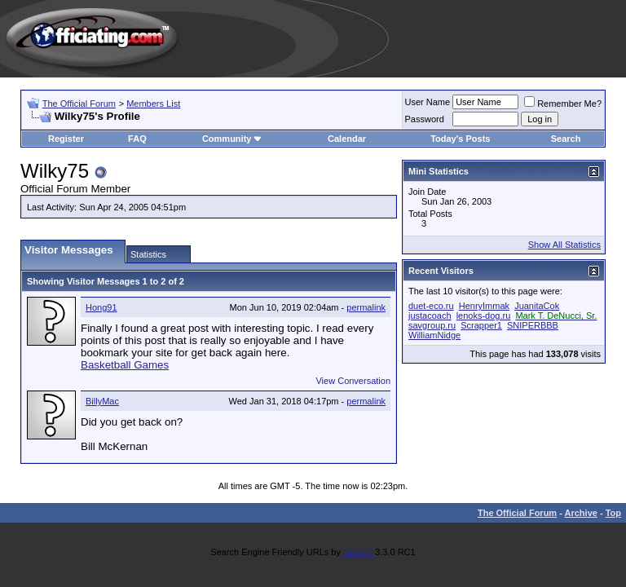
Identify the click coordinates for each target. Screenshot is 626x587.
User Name (428, 102)
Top (613, 513)
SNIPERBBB (532, 325)
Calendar (347, 138)
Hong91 (101, 307)
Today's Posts (460, 138)
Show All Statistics (564, 244)
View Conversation (352, 381)
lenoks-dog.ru (483, 315)
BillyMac (102, 401)
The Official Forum (79, 103)
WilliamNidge (434, 335)
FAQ (137, 138)
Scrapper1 (481, 325)
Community (232, 138)
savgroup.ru (432, 325)
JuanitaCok (536, 306)
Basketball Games (125, 365)
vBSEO (358, 552)
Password (424, 119)
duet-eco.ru (431, 306)
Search (566, 138)
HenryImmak (484, 306)
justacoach (430, 315)
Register (66, 138)
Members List (153, 103)
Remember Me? (563, 103)
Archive (581, 513)
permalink (366, 307)
